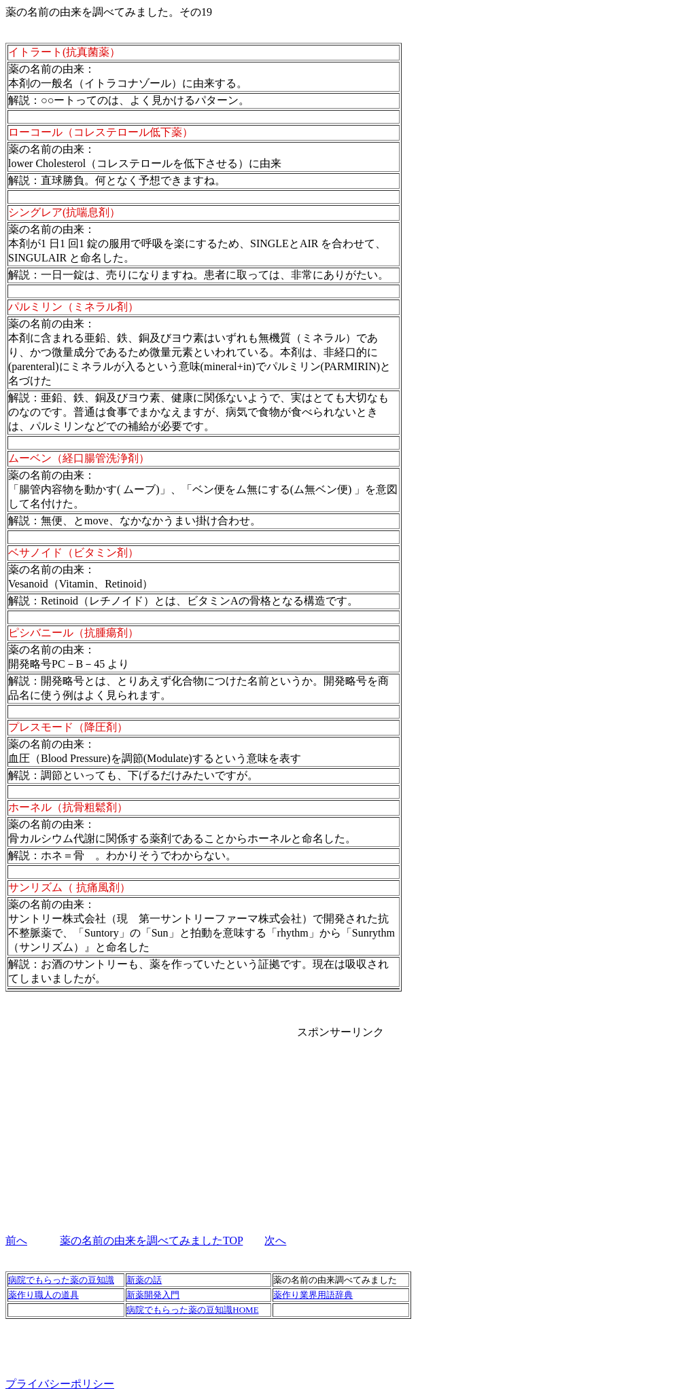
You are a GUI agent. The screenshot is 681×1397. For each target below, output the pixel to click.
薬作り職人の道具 (43, 1295)
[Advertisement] (340, 1125)
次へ (275, 1240)
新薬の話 (144, 1280)
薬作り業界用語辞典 (313, 1295)
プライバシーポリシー (59, 1384)
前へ (16, 1240)
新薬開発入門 (152, 1295)
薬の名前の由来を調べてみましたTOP (151, 1240)
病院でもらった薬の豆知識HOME (192, 1310)
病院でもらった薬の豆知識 (61, 1280)
